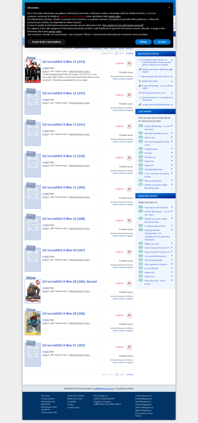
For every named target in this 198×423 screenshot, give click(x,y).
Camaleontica (151, 149)
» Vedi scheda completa (122, 78)
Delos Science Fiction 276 (157, 252)
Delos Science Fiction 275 (157, 247)
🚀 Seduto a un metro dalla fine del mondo (155, 70)
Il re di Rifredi (151, 268)
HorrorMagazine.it (143, 401)
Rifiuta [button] (143, 42)
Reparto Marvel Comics (79, 71)
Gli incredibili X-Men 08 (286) (63, 314)
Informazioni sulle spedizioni (49, 408)
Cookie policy (73, 407)
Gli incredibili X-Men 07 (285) (63, 345)
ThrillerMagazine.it (143, 404)
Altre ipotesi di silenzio (156, 264)
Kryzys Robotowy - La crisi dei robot (157, 128)
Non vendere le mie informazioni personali (123, 25)
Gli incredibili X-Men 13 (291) (63, 125)
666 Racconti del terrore (156, 133)
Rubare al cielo (152, 243)
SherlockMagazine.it (144, 407)
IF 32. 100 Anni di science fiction (157, 175)
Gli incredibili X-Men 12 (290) (63, 156)
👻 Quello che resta (147, 81)
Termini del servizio (75, 395)
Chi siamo (45, 395)
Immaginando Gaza (154, 169)
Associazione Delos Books (144, 414)
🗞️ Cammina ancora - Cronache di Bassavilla (154, 98)
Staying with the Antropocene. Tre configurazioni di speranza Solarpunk (157, 235)
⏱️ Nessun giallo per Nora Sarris (154, 76)
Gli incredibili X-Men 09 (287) (63, 250)
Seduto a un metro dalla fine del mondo (156, 186)
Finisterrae (150, 157)
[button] (169, 7)
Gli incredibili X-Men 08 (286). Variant (69, 282)
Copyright (71, 401)
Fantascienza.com (143, 395)
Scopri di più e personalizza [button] (46, 42)
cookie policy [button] (114, 16)
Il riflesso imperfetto (155, 226)
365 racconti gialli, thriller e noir (157, 143)
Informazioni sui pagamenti (48, 402)
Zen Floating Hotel (153, 260)
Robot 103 (150, 272)
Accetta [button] (162, 42)
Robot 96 (149, 161)
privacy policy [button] (55, 31)
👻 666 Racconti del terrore (152, 93)
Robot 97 (149, 165)
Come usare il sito (49, 412)
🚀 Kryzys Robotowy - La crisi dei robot (154, 86)
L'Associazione (47, 398)
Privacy (70, 404)
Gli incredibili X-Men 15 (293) (63, 62)
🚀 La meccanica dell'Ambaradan (154, 104)
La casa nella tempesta (155, 256)
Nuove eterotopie (153, 180)
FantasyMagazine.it (143, 398)
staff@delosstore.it (103, 388)
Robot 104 (150, 137)
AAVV (46, 68)
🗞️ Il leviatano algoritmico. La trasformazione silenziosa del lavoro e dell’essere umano (154, 62)
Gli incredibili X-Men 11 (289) (63, 187)
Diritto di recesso (74, 398)
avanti (128, 53)
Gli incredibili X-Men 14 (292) (63, 93)
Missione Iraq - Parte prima (155, 282)
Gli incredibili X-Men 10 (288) (63, 219)
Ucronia (148, 153)
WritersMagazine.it (143, 410)
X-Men (45, 71)
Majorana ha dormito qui (156, 207)
